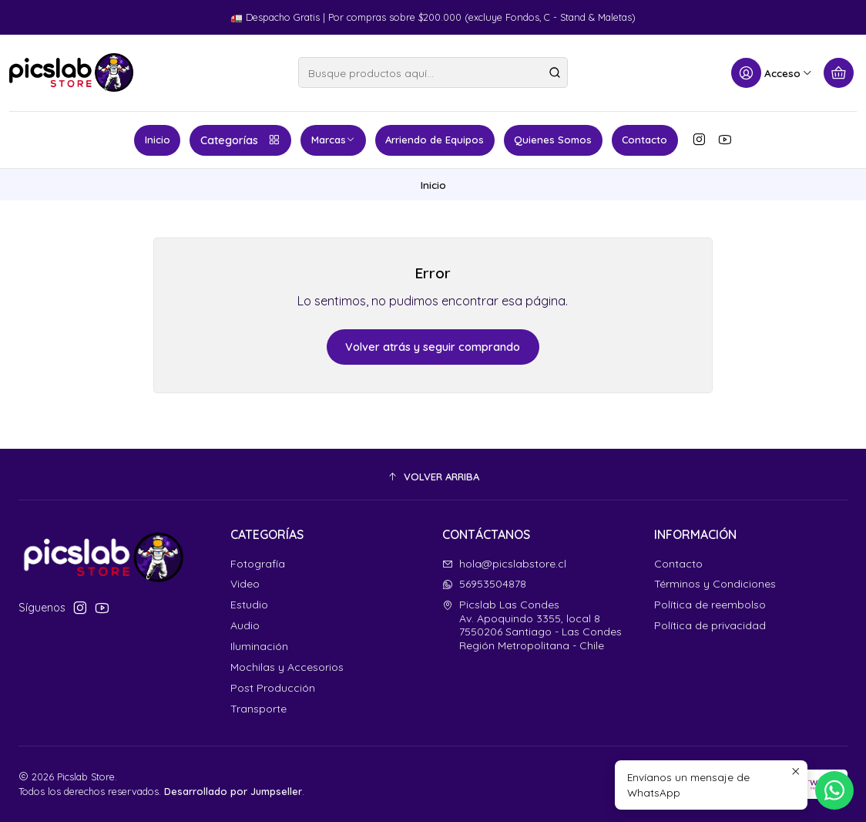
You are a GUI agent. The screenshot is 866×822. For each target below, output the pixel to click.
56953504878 (484, 584)
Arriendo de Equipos (434, 139)
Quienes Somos (553, 139)
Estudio (249, 604)
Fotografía (257, 564)
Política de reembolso (710, 604)
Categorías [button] (240, 140)
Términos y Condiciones (715, 584)
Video (245, 584)
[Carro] (839, 73)
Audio (245, 625)
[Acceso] (772, 73)
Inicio (157, 139)
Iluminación (259, 646)
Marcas (333, 139)
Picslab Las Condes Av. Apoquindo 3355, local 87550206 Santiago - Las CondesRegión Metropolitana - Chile (532, 625)
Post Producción (272, 688)
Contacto (644, 139)
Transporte (258, 709)
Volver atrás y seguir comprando (432, 347)
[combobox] (433, 72)
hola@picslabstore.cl (504, 564)
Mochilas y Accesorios (287, 667)
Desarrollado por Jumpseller (233, 791)
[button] (433, 476)
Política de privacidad (710, 625)
